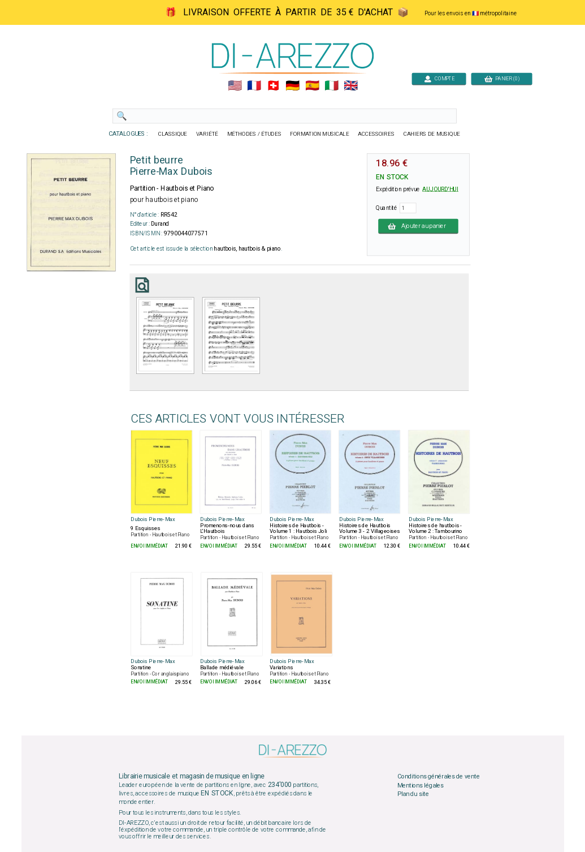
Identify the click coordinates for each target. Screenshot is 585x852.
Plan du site (412, 794)
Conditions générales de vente (438, 776)
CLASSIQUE (172, 134)
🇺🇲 (234, 86)
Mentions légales (420, 785)
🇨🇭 (273, 86)
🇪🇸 (312, 86)
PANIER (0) (501, 78)
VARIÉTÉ (207, 134)
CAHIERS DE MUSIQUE (431, 134)
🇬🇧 (351, 86)
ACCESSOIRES (376, 134)
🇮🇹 (331, 86)
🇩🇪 (292, 86)
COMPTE (438, 78)
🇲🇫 (254, 86)
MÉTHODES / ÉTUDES (254, 134)
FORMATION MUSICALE (319, 134)
